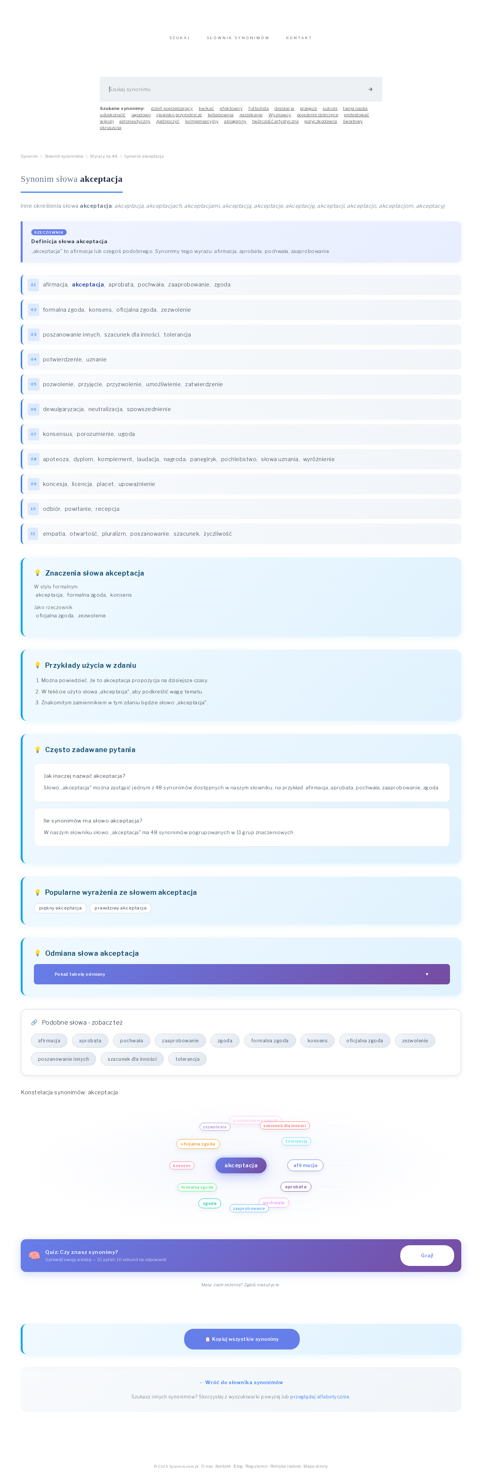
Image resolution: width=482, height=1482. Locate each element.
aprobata (121, 288)
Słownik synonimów (64, 160)
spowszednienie (149, 414)
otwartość (84, 539)
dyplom (83, 464)
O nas (207, 1472)
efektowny (231, 112)
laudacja (148, 464)
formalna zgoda (63, 313)
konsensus (58, 439)
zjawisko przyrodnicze (179, 118)
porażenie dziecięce (318, 118)
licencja (82, 489)
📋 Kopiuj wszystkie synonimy (242, 1345)
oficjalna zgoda (137, 313)
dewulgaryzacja (63, 414)
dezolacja (284, 112)
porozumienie (95, 439)
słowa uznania (280, 464)
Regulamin (257, 1472)
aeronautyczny (135, 125)
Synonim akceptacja (144, 160)
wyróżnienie (319, 464)
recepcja (108, 514)
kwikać (206, 112)
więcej (107, 125)
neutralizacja (105, 414)
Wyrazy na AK (103, 160)
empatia (54, 539)
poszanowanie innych (71, 338)
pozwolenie (58, 388)
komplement (115, 464)
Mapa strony (316, 1472)
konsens (100, 313)
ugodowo (141, 118)
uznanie (97, 364)
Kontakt (223, 1472)
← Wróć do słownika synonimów (241, 1388)
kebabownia (221, 118)
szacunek (187, 539)
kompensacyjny (202, 125)
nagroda (175, 464)
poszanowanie (150, 539)
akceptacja (49, 601)
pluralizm (114, 539)
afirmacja (55, 288)
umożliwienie (163, 388)
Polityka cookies (285, 1472)
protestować (356, 118)
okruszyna (111, 131)
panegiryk (204, 464)
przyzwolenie (124, 388)
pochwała (151, 288)
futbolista (258, 112)
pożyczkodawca (320, 125)
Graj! (427, 1261)
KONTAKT (299, 42)
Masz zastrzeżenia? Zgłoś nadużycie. (241, 1290)
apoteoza (56, 464)
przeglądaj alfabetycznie (319, 1403)
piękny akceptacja (60, 914)
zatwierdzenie (205, 388)
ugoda (127, 439)
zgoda (222, 288)
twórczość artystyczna (275, 125)
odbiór (51, 514)
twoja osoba (355, 112)
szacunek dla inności (132, 338)
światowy (353, 125)
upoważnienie (137, 489)
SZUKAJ (179, 42)
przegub (308, 112)
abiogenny (235, 125)
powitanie (78, 514)
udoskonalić (113, 118)
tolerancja (177, 338)
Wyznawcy (279, 118)
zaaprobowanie (189, 288)
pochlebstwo (239, 464)
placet (105, 489)
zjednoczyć (168, 125)
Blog (238, 1472)
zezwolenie (176, 313)
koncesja (55, 489)
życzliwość (218, 539)
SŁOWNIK (238, 42)
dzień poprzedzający (172, 112)
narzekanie (251, 118)
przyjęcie (90, 388)
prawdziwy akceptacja (121, 914)
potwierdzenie (62, 364)
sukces (330, 112)
